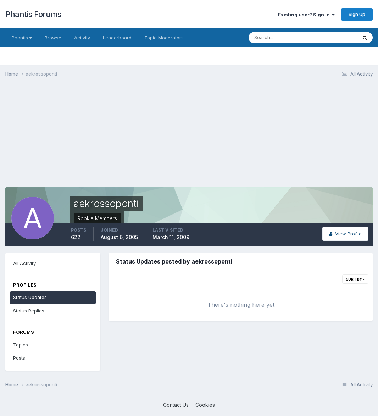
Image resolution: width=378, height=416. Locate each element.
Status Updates (30, 297)
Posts (19, 358)
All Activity (24, 263)
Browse (53, 37)
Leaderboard (117, 37)
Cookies (205, 405)
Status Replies (28, 311)
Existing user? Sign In (306, 14)
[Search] (280, 37)
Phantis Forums (33, 14)
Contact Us (176, 405)
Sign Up (357, 14)
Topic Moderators (164, 37)
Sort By (355, 279)
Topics (20, 345)
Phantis (22, 37)
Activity (82, 37)
